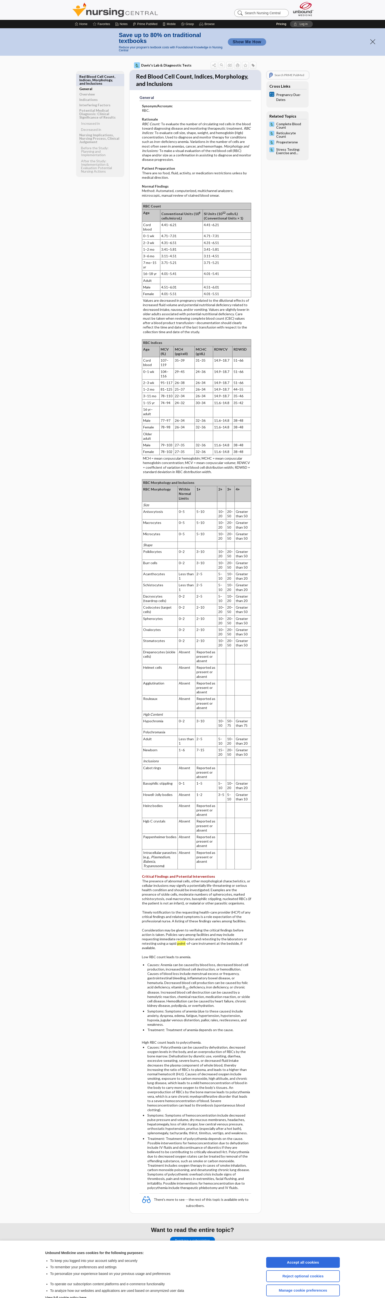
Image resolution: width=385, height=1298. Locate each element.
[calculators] (287, 82)
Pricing (281, 9)
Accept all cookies (303, 1247)
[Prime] (145, 9)
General (85, 62)
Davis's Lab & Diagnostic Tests (163, 51)
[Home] (81, 9)
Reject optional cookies (303, 1261)
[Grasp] (187, 9)
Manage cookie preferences (303, 1275)
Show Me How (247, 27)
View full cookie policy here (65, 1283)
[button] (207, 9)
